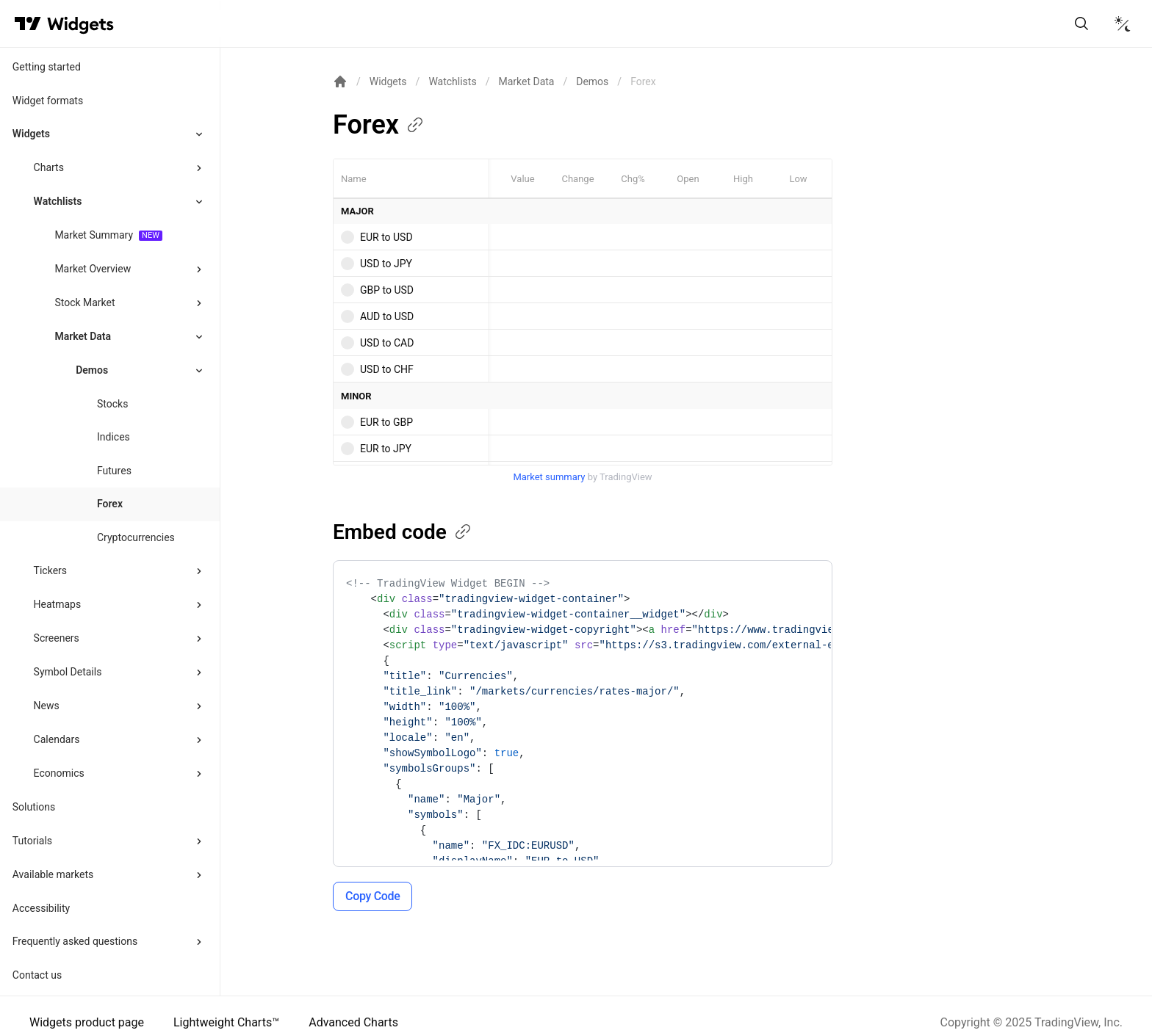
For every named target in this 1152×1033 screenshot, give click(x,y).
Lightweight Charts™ (226, 1022)
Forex (110, 504)
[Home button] (80, 24)
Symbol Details (68, 672)
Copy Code (372, 896)
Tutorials (32, 841)
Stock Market (84, 302)
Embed (403, 532)
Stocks (112, 404)
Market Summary (93, 235)
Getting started (46, 67)
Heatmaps (58, 604)
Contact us (37, 975)
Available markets (53, 874)
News (47, 705)
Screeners (56, 638)
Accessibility (41, 908)
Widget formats (47, 100)
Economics (59, 773)
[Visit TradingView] (28, 23)
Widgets (31, 133)
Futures (114, 470)
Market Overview (92, 269)
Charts (49, 167)
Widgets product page (86, 1022)
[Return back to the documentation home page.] (340, 81)
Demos (592, 81)
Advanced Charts (353, 1022)
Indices (113, 437)
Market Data (82, 336)
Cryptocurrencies (136, 537)
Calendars (57, 739)
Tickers (50, 570)
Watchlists (58, 201)
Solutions (33, 807)
